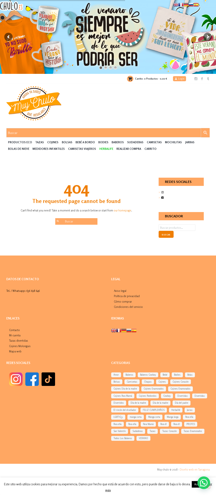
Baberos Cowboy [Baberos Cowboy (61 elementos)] (148, 374)
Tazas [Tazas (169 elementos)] (152, 431)
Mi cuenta (14, 335)
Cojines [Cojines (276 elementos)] (162, 381)
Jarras (189, 142)
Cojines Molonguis (20, 346)
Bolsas (67, 142)
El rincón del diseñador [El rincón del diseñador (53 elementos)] (124, 409)
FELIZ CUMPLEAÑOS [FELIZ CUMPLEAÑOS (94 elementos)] (154, 409)
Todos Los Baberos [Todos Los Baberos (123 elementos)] (122, 438)
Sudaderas (135, 142)
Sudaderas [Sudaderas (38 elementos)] (137, 431)
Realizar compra (128, 148)
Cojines (52, 142)
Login (181, 78)
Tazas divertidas (18, 340)
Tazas (39, 142)
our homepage (122, 210)
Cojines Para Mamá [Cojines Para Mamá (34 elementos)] (122, 395)
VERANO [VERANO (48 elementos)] (143, 438)
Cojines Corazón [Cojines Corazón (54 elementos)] (181, 381)
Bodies (103, 142)
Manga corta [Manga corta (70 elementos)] (154, 416)
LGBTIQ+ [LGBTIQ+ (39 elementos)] (118, 416)
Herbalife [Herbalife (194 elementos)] (175, 409)
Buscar (166, 234)
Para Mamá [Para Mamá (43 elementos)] (148, 424)
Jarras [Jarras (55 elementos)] (190, 409)
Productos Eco (20, 142)
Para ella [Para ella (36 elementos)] (189, 416)
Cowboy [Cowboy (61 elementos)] (167, 395)
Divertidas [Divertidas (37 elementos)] (199, 395)
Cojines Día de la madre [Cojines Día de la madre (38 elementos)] (125, 388)
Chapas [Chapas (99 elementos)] (148, 381)
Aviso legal (120, 290)
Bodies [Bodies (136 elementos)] (177, 374)
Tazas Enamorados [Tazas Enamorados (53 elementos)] (193, 431)
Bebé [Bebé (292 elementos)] (165, 374)
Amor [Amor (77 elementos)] (116, 374)
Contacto (14, 330)
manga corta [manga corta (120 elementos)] (136, 416)
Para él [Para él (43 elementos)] (176, 424)
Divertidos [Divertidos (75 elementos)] (118, 402)
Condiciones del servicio (128, 306)
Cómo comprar (123, 301)
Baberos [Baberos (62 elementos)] (129, 374)
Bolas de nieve (18, 148)
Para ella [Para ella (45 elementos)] (117, 424)
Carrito (150, 148)
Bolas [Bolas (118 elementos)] (190, 374)
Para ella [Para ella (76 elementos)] (132, 424)
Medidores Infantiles (48, 148)
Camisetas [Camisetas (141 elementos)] (132, 381)
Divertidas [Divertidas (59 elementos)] (182, 395)
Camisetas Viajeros (82, 148)
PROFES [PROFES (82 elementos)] (190, 424)
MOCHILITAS (173, 142)
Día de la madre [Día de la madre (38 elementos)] (138, 402)
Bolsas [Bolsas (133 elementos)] (116, 381)
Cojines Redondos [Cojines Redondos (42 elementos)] (148, 395)
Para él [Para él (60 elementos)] (163, 424)
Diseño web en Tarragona (195, 469)
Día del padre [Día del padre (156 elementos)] (181, 402)
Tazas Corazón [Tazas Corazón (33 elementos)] (169, 431)
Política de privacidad (127, 296)
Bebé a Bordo (85, 142)
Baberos (118, 142)
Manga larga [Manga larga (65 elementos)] (172, 416)
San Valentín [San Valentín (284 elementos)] (119, 431)
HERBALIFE (106, 148)
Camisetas (154, 142)
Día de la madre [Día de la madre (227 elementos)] (160, 402)
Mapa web (15, 351)
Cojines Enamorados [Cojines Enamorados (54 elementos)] (154, 388)
